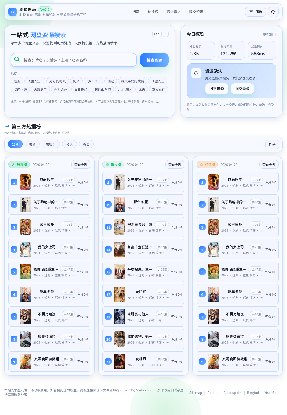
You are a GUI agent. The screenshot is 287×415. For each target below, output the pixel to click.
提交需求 (173, 11)
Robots (212, 392)
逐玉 (17, 80)
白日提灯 (80, 89)
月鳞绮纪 (124, 89)
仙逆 (110, 80)
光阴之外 (60, 89)
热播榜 (153, 11)
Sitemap (195, 392)
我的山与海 (103, 89)
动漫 (69, 144)
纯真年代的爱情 (132, 80)
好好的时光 (57, 80)
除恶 (141, 89)
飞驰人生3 (34, 80)
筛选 (255, 11)
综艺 (86, 144)
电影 (32, 144)
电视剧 (51, 144)
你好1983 (94, 80)
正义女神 (158, 89)
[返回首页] (49, 11)
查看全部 (80, 164)
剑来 (76, 80)
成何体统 (20, 89)
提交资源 (196, 11)
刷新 (272, 144)
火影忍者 (40, 89)
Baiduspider (232, 392)
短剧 (15, 144)
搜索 (135, 11)
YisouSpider (274, 392)
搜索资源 (154, 60)
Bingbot (253, 392)
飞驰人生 (157, 80)
